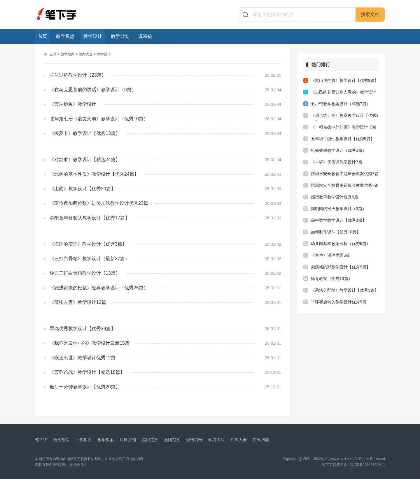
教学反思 (65, 36)
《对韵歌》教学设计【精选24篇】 (85, 159)
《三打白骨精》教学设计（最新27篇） (90, 258)
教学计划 (120, 36)
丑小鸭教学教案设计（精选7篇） (340, 103)
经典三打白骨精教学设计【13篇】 (85, 272)
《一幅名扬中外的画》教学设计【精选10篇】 (343, 128)
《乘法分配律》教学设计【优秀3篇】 (345, 290)
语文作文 (61, 439)
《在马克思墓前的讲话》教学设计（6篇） (93, 89)
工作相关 (83, 439)
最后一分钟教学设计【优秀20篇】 (85, 386)
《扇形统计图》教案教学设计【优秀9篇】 (345, 117)
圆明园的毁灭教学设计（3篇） (338, 208)
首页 (42, 36)
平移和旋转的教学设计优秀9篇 (338, 302)
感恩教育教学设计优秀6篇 (334, 197)
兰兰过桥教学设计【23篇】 (78, 74)
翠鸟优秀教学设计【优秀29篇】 (83, 328)
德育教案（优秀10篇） (331, 278)
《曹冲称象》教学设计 (73, 103)
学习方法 (216, 439)
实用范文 (150, 439)
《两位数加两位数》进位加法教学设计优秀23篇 (99, 202)
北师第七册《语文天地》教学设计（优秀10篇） (99, 118)
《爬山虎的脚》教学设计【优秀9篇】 (345, 80)
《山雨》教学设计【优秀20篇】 (83, 188)
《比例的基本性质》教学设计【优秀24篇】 (94, 173)
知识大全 (238, 439)
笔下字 (41, 439)
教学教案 (68, 54)
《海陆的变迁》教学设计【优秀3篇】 (88, 243)
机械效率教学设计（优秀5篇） (338, 150)
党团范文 (172, 439)
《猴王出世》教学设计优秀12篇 (83, 357)
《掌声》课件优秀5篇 (330, 255)
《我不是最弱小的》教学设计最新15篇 (90, 342)
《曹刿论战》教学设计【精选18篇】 (87, 371)
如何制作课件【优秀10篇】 (335, 232)
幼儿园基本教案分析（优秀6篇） (340, 243)
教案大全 (86, 54)
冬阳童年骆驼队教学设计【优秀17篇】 (90, 217)
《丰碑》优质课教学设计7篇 (336, 162)
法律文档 (128, 439)
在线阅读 (261, 439)
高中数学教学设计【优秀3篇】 (338, 220)
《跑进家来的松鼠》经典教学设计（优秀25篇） (99, 287)
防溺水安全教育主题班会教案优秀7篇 (345, 173)
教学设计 (92, 36)
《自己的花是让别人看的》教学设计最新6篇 (343, 93)
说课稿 (145, 36)
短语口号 (194, 439)
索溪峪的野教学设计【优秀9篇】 (340, 267)
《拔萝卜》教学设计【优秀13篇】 (85, 133)
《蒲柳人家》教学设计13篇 (78, 302)
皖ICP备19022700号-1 (367, 464)
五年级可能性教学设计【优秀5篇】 (342, 138)
